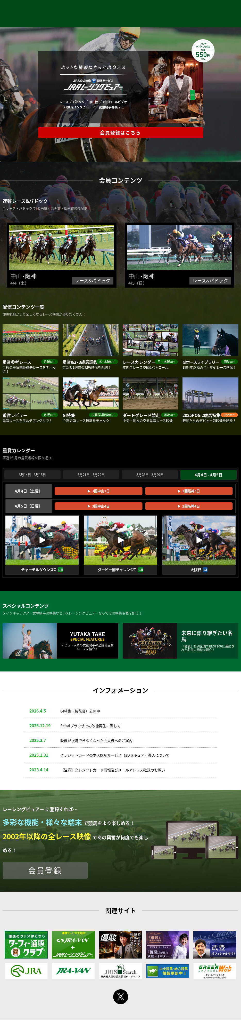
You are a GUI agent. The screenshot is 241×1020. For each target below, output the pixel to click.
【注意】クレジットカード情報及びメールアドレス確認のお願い (112, 770)
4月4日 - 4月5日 (208, 475)
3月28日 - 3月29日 (150, 475)
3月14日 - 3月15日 (32, 475)
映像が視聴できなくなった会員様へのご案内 (96, 741)
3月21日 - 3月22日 (91, 475)
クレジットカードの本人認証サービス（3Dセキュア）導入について (115, 755)
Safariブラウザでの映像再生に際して (90, 726)
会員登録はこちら (120, 132)
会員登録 (45, 871)
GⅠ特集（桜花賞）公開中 (80, 711)
